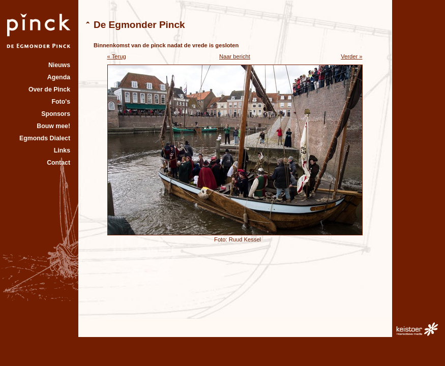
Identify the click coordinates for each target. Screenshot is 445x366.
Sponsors (55, 113)
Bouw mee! (53, 126)
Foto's (61, 101)
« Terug (116, 56)
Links (62, 150)
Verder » (351, 56)
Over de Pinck (49, 89)
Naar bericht (234, 56)
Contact (58, 162)
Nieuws (59, 65)
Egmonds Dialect (44, 138)
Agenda (58, 77)
